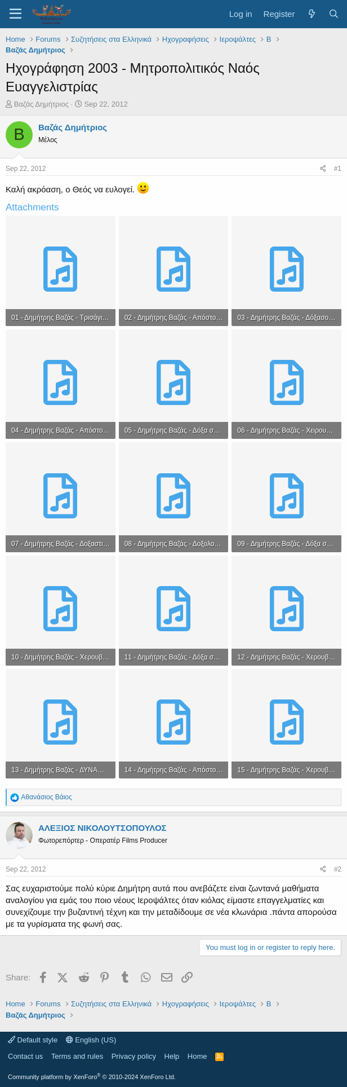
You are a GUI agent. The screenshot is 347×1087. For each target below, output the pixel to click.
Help (172, 1056)
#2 (337, 869)
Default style (32, 1040)
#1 (337, 169)
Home (197, 1056)
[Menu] (15, 14)
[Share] (323, 168)
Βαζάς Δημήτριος (41, 104)
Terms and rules (77, 1056)
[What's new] (311, 13)
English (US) (91, 1040)
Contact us (25, 1056)
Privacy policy (134, 1056)
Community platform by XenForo (92, 1076)
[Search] (334, 13)
